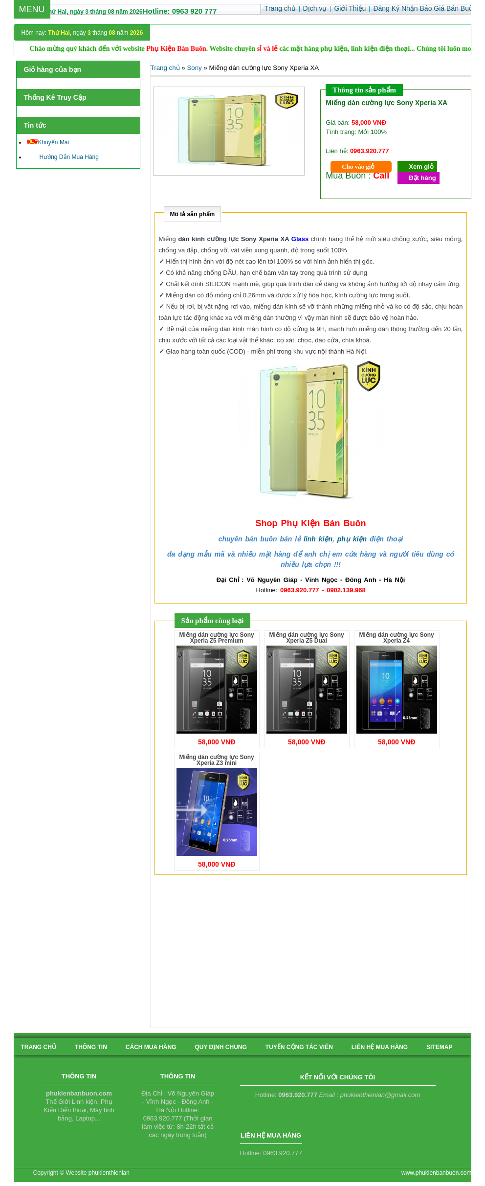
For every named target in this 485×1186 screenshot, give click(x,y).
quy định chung (220, 1047)
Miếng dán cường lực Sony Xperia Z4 (396, 637)
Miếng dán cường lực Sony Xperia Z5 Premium (216, 637)
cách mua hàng (151, 1047)
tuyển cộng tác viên (299, 1047)
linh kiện (318, 539)
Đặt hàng (422, 177)
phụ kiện (352, 539)
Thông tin (91, 1047)
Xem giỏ (421, 166)
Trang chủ (165, 67)
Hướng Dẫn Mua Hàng (63, 157)
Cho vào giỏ (358, 166)
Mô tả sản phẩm (192, 214)
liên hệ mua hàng (380, 1047)
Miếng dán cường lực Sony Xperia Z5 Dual (306, 637)
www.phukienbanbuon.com (436, 1172)
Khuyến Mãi (48, 142)
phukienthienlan (109, 1172)
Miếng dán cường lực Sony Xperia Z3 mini (216, 760)
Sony (194, 67)
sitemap (439, 1047)
